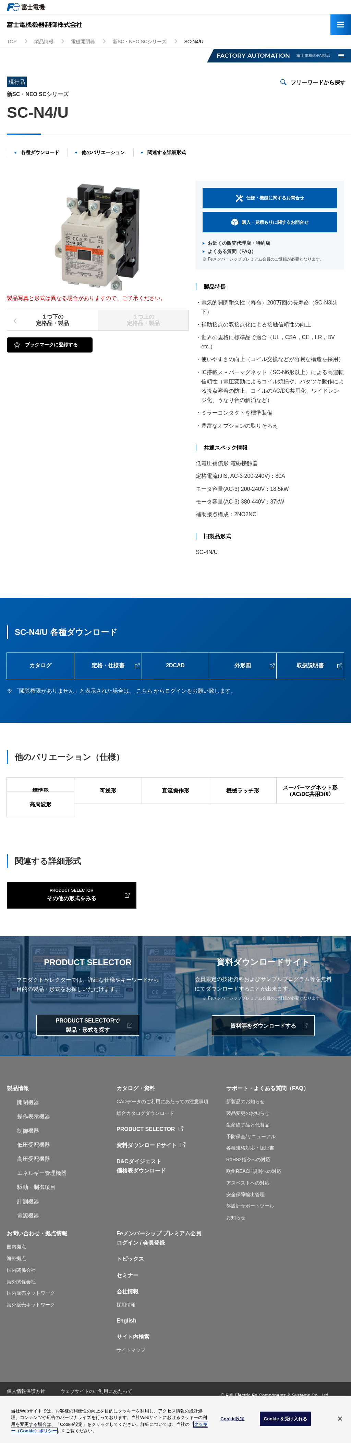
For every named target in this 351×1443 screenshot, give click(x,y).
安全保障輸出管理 (245, 1228)
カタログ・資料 (136, 1122)
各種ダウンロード (40, 152)
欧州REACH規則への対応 (253, 1205)
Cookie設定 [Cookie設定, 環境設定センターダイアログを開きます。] (232, 1421)
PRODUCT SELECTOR (146, 1163)
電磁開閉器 (83, 41)
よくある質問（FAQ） (232, 251)
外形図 (242, 666)
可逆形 (108, 792)
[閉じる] (340, 1421)
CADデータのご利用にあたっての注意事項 (162, 1135)
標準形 (40, 792)
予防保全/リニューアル (251, 1170)
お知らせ (235, 1251)
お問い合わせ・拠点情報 (37, 1267)
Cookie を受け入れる (285, 1421)
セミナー (127, 1309)
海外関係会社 (21, 1315)
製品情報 (43, 41)
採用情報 (126, 1338)
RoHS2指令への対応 (248, 1193)
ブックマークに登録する (51, 344)
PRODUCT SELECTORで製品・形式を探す (88, 1059)
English (126, 1355)
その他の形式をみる (62, 928)
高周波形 (40, 819)
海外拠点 (16, 1292)
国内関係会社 (21, 1304)
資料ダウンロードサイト (147, 1179)
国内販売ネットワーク (31, 1327)
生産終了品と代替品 (247, 1159)
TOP (12, 41)
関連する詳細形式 (166, 152)
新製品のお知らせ (245, 1135)
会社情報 (127, 1325)
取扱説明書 (310, 666)
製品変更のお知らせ (247, 1147)
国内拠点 (16, 1280)
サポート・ (240, 1122)
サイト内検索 (133, 1371)
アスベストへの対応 (247, 1217)
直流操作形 (175, 792)
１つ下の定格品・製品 (52, 320)
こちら (144, 691)
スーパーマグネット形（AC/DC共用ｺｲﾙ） (310, 792)
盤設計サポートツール (250, 1240)
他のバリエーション (103, 152)
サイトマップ (131, 1384)
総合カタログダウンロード (145, 1147)
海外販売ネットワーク (31, 1338)
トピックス (130, 1293)
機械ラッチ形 (242, 792)
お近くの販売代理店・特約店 (239, 243)
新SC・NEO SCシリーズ (140, 41)
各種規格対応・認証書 (250, 1182)
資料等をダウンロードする (263, 1059)
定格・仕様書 (108, 666)
